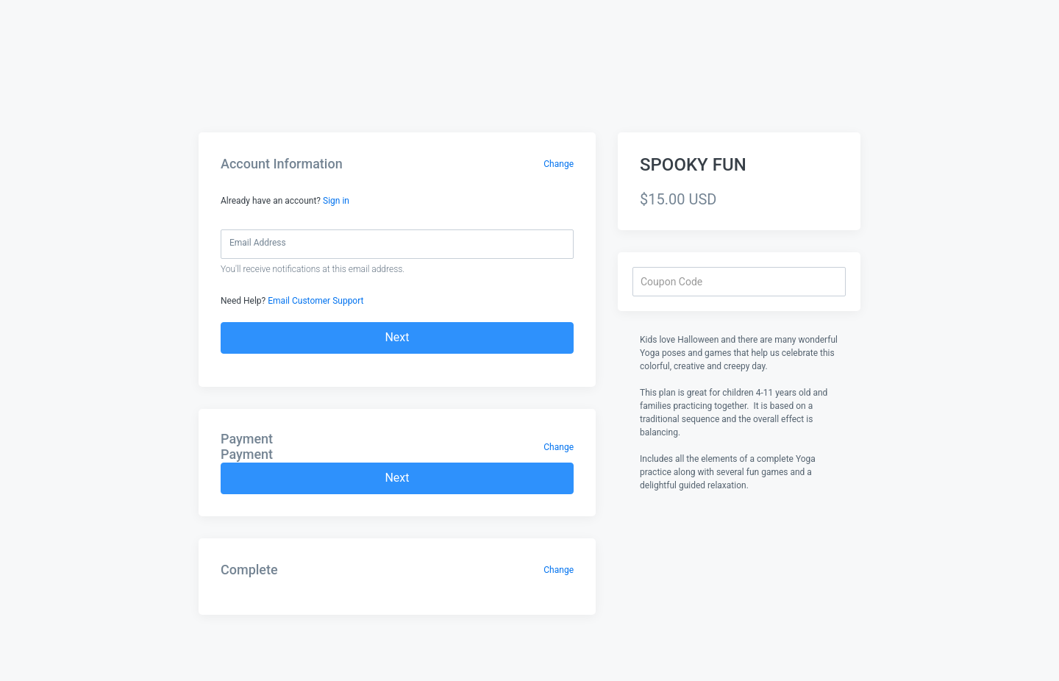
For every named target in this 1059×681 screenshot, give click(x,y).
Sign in (336, 201)
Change (558, 164)
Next (397, 337)
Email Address (257, 243)
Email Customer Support (315, 301)
